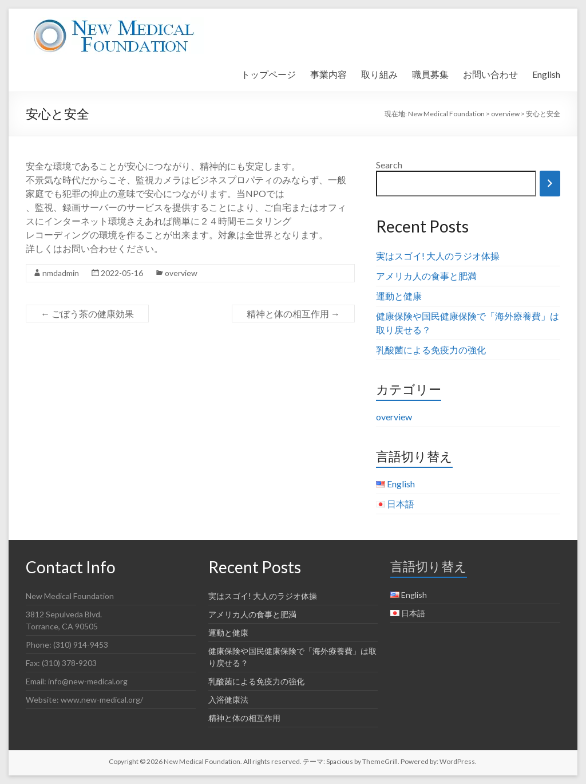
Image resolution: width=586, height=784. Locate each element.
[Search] (550, 183)
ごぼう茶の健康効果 (87, 313)
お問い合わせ (490, 74)
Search (389, 164)
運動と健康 (399, 295)
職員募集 (430, 74)
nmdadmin (60, 273)
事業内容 (328, 74)
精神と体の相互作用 (293, 313)
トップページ (268, 74)
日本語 (400, 503)
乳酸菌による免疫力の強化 (431, 349)
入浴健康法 (228, 699)
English (546, 74)
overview (181, 273)
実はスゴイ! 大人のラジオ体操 (438, 255)
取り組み (379, 74)
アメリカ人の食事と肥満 (426, 275)
